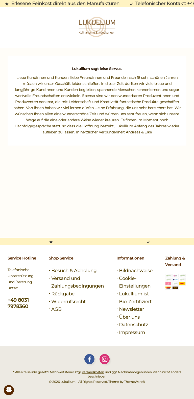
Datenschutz (133, 324)
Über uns (129, 317)
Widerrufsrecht (68, 301)
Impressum (132, 332)
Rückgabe (63, 294)
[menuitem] (76, 271)
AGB (56, 309)
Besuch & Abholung (73, 270)
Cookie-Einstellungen (135, 282)
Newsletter (131, 309)
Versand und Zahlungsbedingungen (77, 282)
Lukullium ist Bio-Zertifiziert (135, 297)
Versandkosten (93, 372)
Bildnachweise (136, 270)
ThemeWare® (134, 382)
